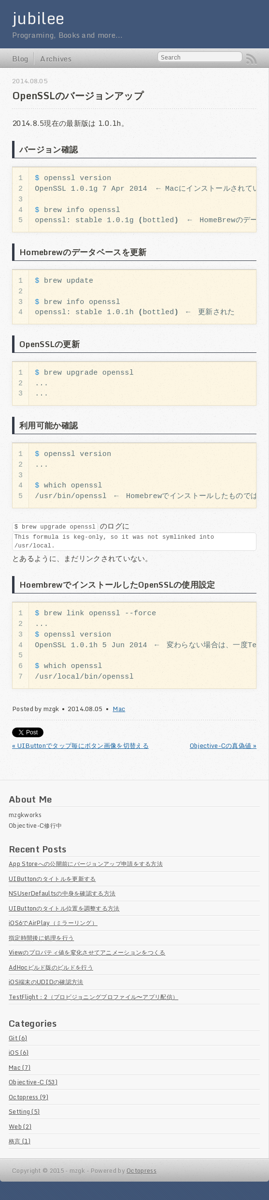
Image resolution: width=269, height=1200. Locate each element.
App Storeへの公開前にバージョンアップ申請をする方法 (86, 864)
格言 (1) (19, 1141)
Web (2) (20, 1127)
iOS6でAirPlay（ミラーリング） (53, 923)
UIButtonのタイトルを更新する (52, 879)
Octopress (141, 1171)
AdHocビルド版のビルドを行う (51, 967)
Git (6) (18, 1038)
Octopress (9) (28, 1097)
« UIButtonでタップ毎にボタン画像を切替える (80, 746)
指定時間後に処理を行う (41, 938)
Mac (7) (19, 1068)
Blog (20, 58)
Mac (119, 709)
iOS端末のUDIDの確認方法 (46, 982)
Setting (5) (24, 1112)
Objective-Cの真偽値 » (223, 746)
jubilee (38, 17)
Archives (55, 58)
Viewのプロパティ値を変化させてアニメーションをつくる (87, 952)
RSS (251, 59)
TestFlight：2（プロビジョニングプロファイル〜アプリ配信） (93, 997)
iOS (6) (18, 1053)
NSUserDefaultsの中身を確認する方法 (62, 893)
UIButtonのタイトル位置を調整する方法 (64, 908)
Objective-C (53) (33, 1082)
